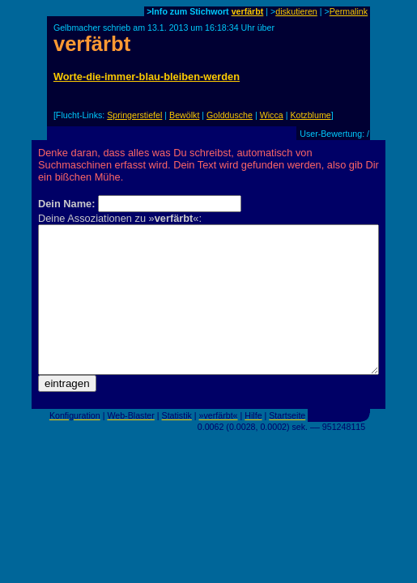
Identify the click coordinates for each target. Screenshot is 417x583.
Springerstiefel (134, 115)
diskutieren (296, 11)
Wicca (271, 115)
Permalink (349, 11)
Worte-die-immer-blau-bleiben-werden (146, 76)
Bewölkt (184, 115)
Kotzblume (310, 115)
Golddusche (229, 115)
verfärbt (248, 11)
